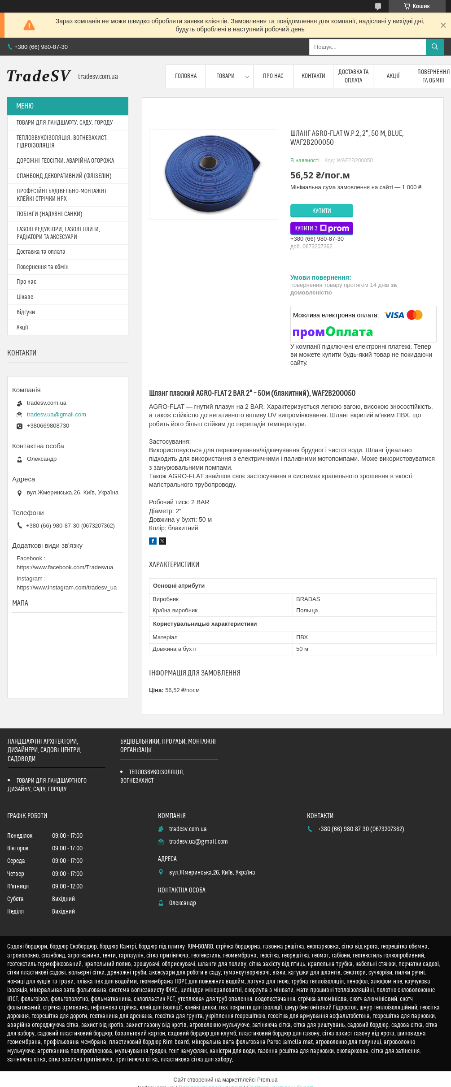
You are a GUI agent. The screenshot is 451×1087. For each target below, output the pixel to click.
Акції (393, 76)
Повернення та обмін (43, 267)
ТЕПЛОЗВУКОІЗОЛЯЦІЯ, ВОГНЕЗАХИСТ (152, 776)
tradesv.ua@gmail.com (56, 414)
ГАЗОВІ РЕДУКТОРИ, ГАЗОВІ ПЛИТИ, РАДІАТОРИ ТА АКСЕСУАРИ (58, 233)
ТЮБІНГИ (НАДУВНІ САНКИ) (50, 214)
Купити (321, 211)
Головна (186, 76)
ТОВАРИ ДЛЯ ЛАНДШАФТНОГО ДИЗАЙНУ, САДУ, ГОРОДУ (47, 785)
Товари (226, 76)
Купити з (321, 229)
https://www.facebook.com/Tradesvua (65, 567)
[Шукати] (435, 47)
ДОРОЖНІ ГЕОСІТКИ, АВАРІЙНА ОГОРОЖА (65, 161)
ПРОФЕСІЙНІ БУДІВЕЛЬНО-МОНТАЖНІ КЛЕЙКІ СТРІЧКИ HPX (61, 195)
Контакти (313, 76)
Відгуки (26, 312)
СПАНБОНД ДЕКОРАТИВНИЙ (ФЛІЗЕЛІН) (64, 176)
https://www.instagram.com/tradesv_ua (67, 587)
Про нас (273, 76)
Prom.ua (267, 1080)
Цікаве (25, 297)
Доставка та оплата (353, 76)
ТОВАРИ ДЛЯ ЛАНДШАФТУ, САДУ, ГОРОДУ (65, 122)
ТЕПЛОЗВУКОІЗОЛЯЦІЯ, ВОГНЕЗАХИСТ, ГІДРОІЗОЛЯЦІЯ (62, 141)
